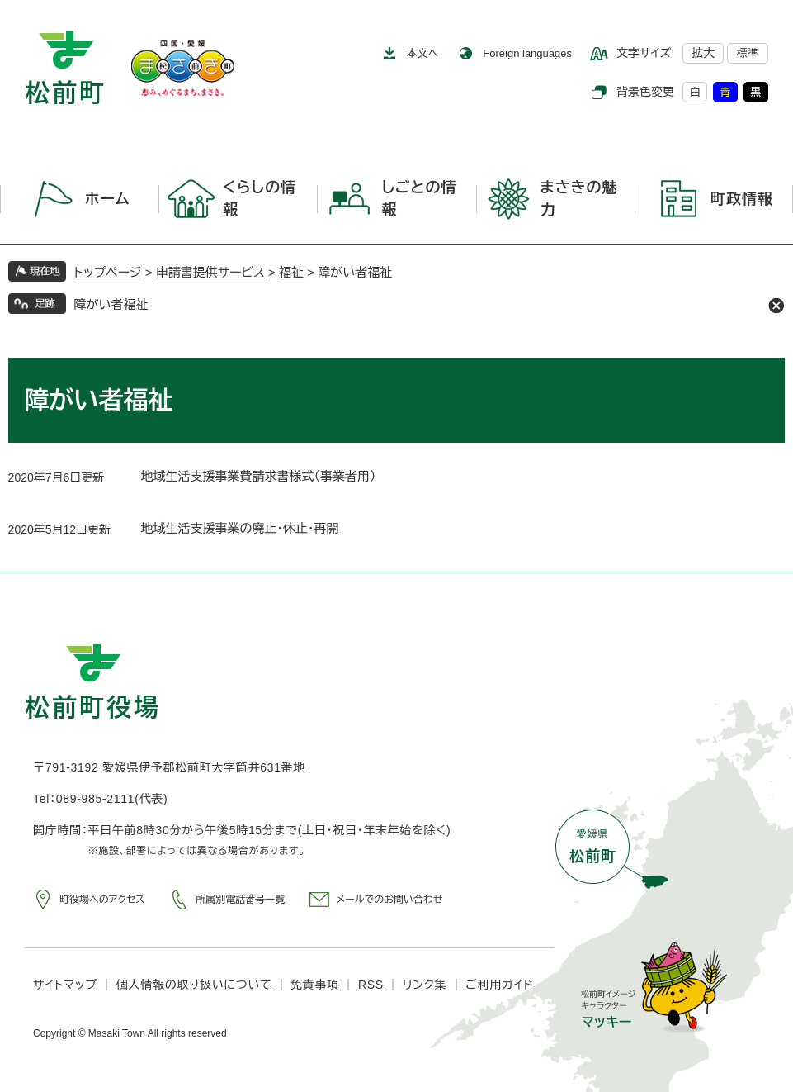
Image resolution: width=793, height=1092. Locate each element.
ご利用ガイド (499, 984)
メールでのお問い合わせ (389, 899)
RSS (371, 984)
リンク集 (424, 984)
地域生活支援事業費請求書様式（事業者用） (258, 476)
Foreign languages (527, 53)
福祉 (291, 272)
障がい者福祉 (111, 304)
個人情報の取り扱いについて (193, 984)
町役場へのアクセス (101, 899)
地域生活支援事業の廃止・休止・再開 (240, 528)
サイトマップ (65, 984)
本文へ (423, 53)
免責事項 (314, 984)
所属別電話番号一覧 (240, 899)
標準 (747, 53)
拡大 (703, 52)
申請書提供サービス (210, 272)
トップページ (108, 272)
